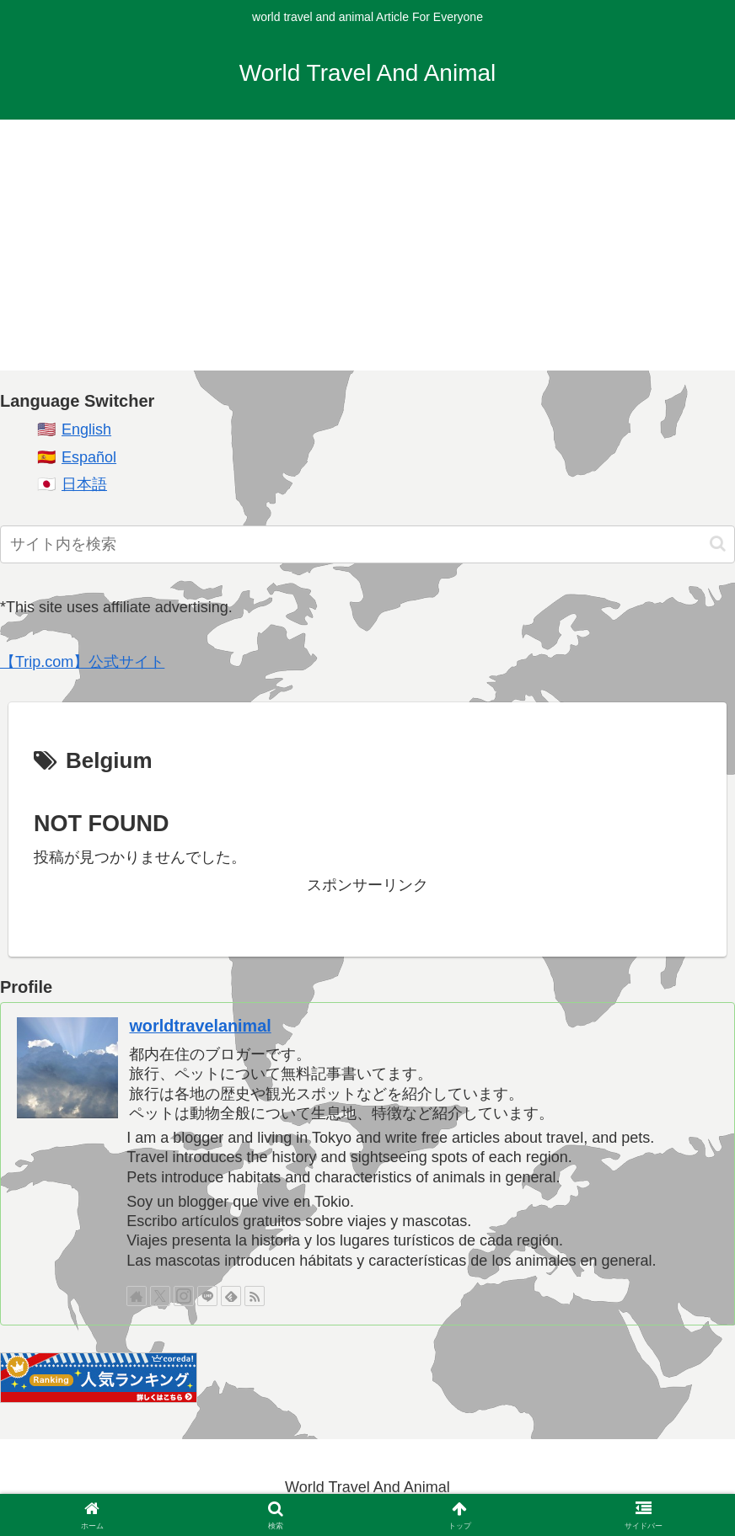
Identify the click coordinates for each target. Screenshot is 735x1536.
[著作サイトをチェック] (136, 1296)
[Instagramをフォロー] (184, 1296)
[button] (717, 543)
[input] (367, 544)
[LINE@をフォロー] (207, 1296)
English (86, 429)
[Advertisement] (367, 253)
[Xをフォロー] (160, 1296)
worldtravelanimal (200, 1025)
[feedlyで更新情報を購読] (231, 1296)
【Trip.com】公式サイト (82, 661)
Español (89, 457)
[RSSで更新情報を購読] (254, 1296)
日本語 (84, 484)
